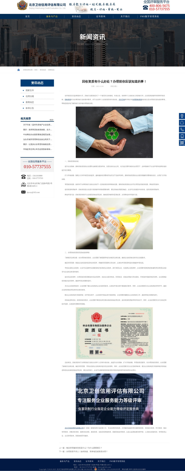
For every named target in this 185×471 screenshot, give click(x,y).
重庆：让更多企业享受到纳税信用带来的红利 (41, 144)
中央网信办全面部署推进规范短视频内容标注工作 (43, 135)
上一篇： (80, 448)
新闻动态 (51, 70)
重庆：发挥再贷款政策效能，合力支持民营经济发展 (44, 130)
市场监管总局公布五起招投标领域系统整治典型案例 (44, 149)
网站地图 (125, 469)
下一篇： (83, 451)
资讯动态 (43, 70)
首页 (27, 16)
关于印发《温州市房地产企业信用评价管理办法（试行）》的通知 (49, 125)
